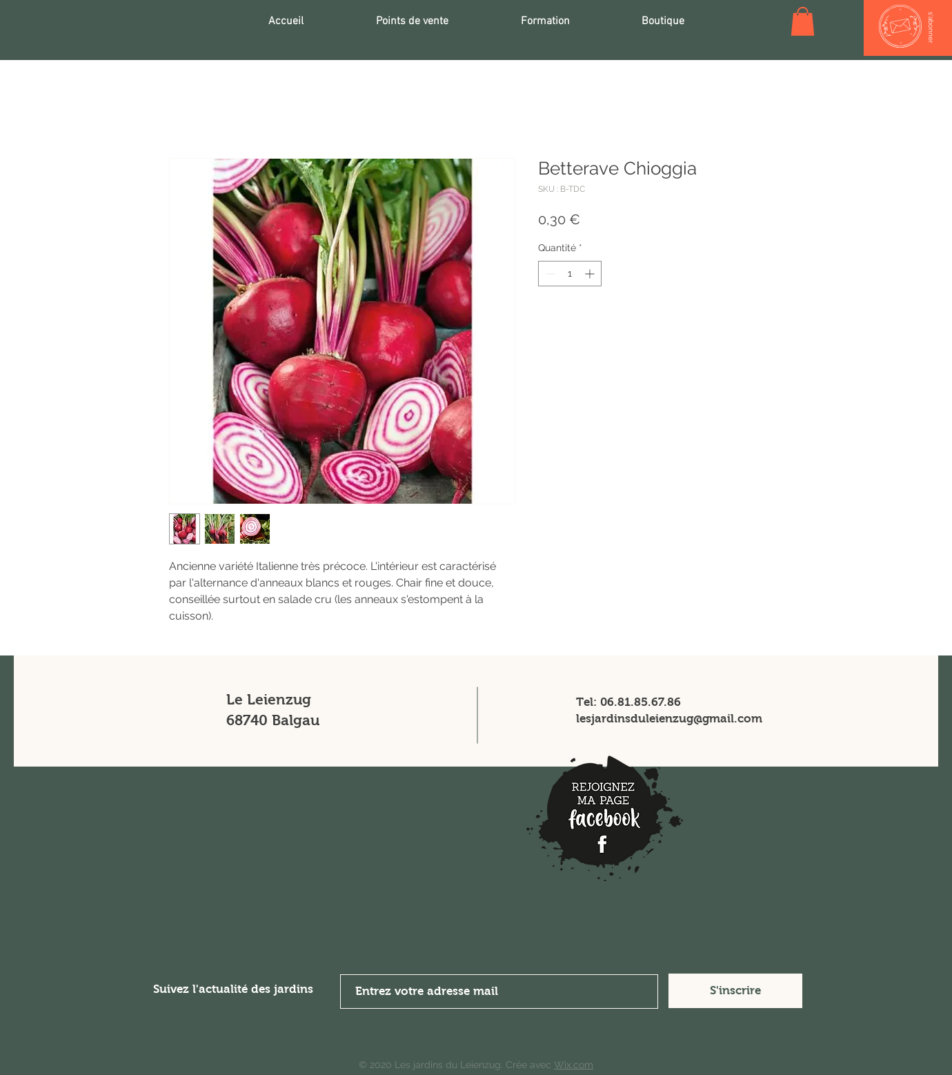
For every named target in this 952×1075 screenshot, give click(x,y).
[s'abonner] (931, 27)
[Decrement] (548, 274)
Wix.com (573, 1064)
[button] (803, 21)
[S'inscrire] (735, 991)
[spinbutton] (569, 274)
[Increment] (590, 274)
